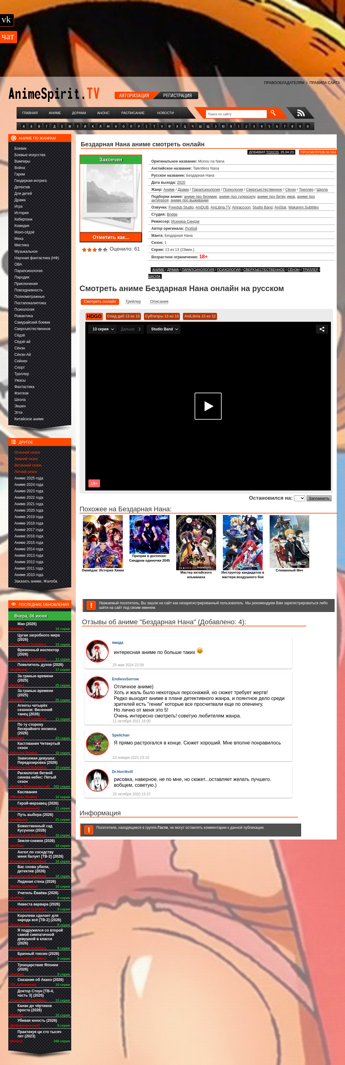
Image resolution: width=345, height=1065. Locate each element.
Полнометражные (29, 296)
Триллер (21, 374)
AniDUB (202, 207)
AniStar (280, 207)
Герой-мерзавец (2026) (37, 803)
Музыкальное (26, 251)
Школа (19, 400)
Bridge (172, 214)
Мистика (21, 245)
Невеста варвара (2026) (38, 904)
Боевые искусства (29, 155)
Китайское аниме (29, 419)
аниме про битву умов (276, 196)
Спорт (19, 367)
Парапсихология (28, 271)
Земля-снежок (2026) (36, 841)
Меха (18, 238)
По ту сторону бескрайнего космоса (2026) (36, 728)
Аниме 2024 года (28, 485)
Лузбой (191, 228)
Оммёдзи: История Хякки (103, 568)
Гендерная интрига (30, 181)
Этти (18, 412)
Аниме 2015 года (28, 542)
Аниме (55, 113)
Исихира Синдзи (185, 221)
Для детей (23, 193)
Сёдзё (19, 335)
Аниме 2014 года (28, 549)
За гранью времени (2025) (35, 678)
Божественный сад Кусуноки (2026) (34, 828)
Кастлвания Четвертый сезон (38, 745)
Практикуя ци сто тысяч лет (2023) (39, 1034)
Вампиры (22, 161)
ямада (117, 642)
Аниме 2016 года (28, 536)
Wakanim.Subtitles (304, 207)
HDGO (94, 316)
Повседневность (28, 290)
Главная (29, 113)
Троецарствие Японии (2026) (37, 967)
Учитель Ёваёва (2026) (37, 893)
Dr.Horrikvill (122, 772)
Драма (19, 200)
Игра (18, 206)
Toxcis (272, 152)
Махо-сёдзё (24, 232)
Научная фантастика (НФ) (36, 258)
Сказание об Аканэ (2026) (40, 980)
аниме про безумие (200, 196)
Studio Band (263, 207)
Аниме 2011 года (28, 568)
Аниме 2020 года (28, 510)
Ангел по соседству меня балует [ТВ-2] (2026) (40, 854)
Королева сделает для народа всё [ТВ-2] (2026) (39, 917)
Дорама (79, 113)
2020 (181, 182)
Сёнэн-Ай (22, 354)
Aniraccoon (241, 207)
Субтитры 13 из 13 (162, 316)
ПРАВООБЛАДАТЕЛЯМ (284, 83)
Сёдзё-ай (22, 342)
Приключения (26, 284)
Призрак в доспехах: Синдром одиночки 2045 (149, 556)
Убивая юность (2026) (37, 1020)
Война (19, 168)
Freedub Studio (181, 207)
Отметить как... (111, 237)
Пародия (21, 277)
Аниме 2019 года (28, 517)
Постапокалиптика (30, 303)
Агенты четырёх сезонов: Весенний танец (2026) (34, 709)
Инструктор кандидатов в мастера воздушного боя (242, 573)
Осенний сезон (27, 452)
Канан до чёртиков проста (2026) (34, 1008)
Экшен (20, 406)
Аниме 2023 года (28, 491)
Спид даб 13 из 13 (123, 316)
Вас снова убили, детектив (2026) (33, 869)
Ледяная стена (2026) (36, 881)
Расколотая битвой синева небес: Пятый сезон (36, 777)
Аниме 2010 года (28, 575)
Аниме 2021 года (28, 504)
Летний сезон (25, 472)
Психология (24, 309)
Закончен (110, 159)
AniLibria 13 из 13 (199, 316)
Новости (165, 113)
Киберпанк (23, 219)
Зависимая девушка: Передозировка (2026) (37, 760)
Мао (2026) (27, 624)
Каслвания (27, 792)
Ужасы (20, 380)
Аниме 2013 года (28, 555)
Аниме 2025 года (28, 478)
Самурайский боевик (32, 322)
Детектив (22, 187)
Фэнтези (21, 393)
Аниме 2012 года (28, 562)
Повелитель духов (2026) (40, 665)
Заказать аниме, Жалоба (35, 581)
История (21, 213)
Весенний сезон (27, 465)
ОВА (18, 264)
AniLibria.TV (220, 207)
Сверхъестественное (32, 329)
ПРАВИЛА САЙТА (324, 83)
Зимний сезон (26, 459)
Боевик (20, 148)
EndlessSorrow (125, 679)
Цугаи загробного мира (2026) (38, 637)
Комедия (21, 226)
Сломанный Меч (289, 568)
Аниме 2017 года (28, 530)
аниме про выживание (190, 200)
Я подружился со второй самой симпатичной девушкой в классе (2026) (40, 936)
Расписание (133, 113)
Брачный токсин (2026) (38, 954)
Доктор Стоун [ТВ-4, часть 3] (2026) (35, 993)
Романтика (23, 316)
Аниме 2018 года (28, 523)
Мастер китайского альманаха (196, 573)
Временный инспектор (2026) (38, 652)
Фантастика (24, 387)
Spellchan (121, 735)
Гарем (19, 174)
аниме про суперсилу (237, 196)
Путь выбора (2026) (35, 815)
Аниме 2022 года (28, 497)
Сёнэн (19, 348)
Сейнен (20, 361)
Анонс (103, 113)
